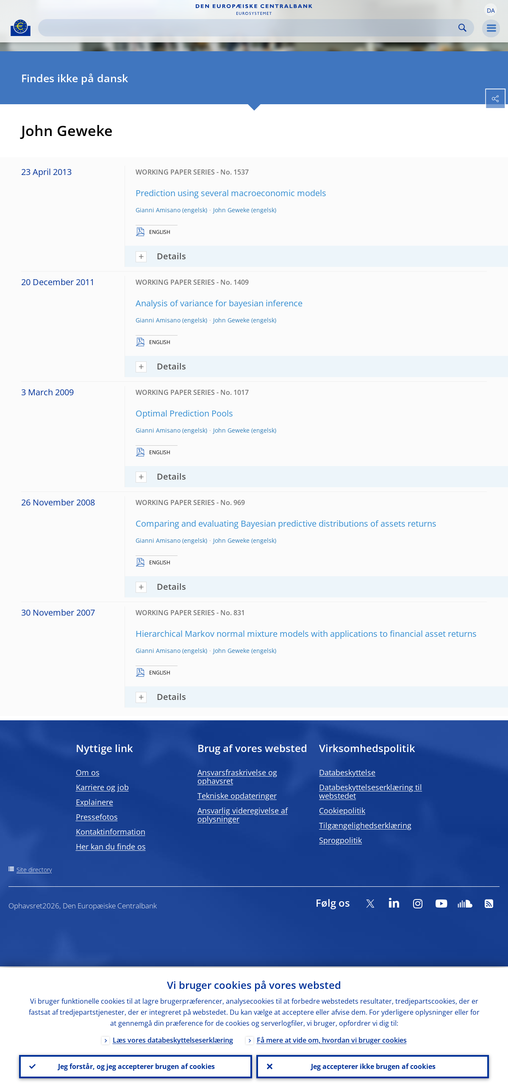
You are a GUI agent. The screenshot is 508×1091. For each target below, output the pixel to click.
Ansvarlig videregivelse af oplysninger (242, 814)
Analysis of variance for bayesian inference (219, 303)
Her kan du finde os (111, 846)
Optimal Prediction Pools (184, 413)
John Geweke (231, 210)
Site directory (34, 870)
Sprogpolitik (340, 840)
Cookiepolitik (342, 810)
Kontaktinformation (110, 832)
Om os (88, 772)
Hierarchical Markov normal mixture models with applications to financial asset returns (306, 633)
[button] (490, 9)
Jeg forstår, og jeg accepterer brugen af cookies (135, 1066)
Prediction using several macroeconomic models (231, 193)
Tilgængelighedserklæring (365, 825)
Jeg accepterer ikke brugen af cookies (372, 1066)
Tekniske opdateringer (237, 796)
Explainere (94, 802)
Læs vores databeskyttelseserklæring (173, 1039)
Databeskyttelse (347, 772)
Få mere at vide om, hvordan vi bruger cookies (332, 1039)
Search (462, 27)
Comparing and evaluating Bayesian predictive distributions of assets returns (286, 523)
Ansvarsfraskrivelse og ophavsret (237, 776)
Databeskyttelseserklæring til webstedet (370, 791)
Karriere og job (102, 787)
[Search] (249, 27)
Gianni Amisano (158, 210)
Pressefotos (97, 817)
